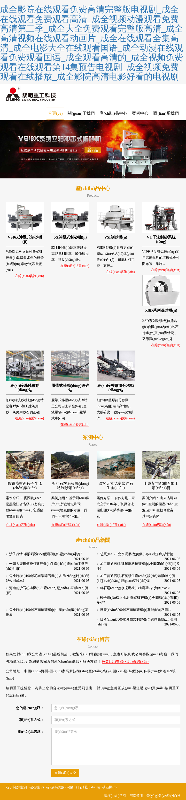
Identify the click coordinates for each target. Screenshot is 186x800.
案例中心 (140, 113)
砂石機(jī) (109, 787)
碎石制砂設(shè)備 (59, 787)
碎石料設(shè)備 (88, 787)
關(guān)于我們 (81, 113)
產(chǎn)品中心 (113, 113)
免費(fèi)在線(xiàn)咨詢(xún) (125, 661)
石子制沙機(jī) (16, 787)
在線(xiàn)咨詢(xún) (29, 276)
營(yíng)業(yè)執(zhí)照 (163, 796)
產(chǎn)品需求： (30, 732)
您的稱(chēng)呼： (30, 708)
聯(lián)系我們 (166, 113)
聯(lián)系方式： (31, 720)
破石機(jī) (37, 787)
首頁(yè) (55, 113)
